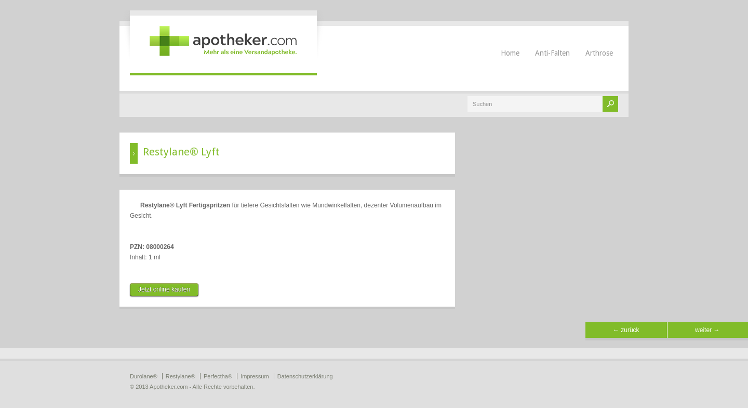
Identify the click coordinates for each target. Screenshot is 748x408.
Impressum (255, 376)
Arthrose (599, 53)
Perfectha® (218, 376)
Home (510, 53)
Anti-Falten (552, 53)
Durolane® (143, 376)
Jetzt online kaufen (164, 289)
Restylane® (180, 376)
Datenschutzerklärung (305, 376)
